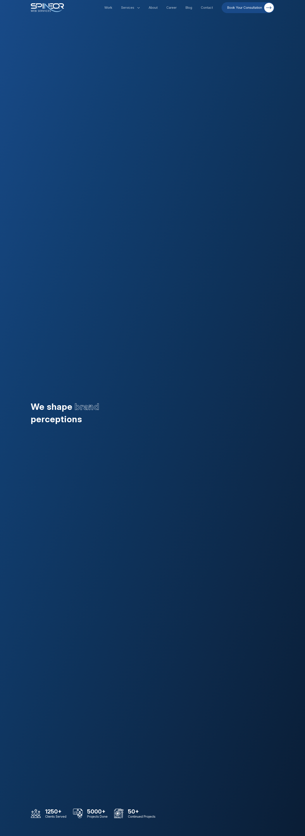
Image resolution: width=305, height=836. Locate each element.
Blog (188, 7)
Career (171, 7)
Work (108, 7)
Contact (207, 7)
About (153, 7)
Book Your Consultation (250, 7)
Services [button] (130, 7)
